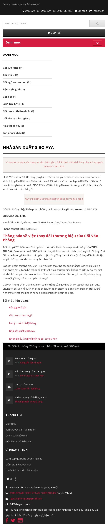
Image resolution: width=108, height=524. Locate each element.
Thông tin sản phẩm (41, 346)
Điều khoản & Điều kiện (32, 375)
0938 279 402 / (32, 10)
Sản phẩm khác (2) (14, 133)
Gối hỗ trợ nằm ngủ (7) (16, 118)
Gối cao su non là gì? (20, 315)
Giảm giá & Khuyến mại (18, 464)
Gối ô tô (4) (9, 96)
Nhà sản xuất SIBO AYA (22, 331)
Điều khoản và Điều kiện (19, 441)
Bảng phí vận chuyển (30, 362)
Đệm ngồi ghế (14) (14, 89)
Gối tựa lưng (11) (13, 67)
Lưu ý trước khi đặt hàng (22, 323)
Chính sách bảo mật (16, 435)
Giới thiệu (11, 423)
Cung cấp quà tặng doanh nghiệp (24, 458)
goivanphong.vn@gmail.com (26, 498)
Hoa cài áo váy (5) (13, 125)
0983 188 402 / (64, 10)
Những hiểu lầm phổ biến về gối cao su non (33, 338)
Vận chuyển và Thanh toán (20, 429)
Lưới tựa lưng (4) (13, 104)
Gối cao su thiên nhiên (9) (18, 111)
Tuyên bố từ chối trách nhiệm (22, 470)
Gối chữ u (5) (10, 75)
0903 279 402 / (48, 10)
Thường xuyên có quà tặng (28, 401)
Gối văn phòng (20, 346)
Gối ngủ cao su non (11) (17, 82)
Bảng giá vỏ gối (17, 307)
